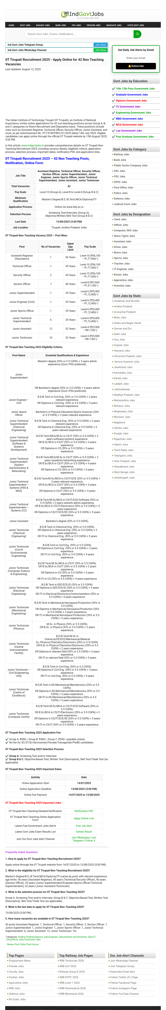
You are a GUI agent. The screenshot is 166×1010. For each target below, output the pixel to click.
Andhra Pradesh (26, 937)
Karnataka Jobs (123, 372)
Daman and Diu (122, 328)
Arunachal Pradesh (125, 312)
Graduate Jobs (114, 25)
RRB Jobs (14, 988)
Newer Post (13, 944)
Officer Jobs (18, 939)
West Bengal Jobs (124, 472)
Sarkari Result (84, 831)
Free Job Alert (84, 825)
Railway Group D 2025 (72, 971)
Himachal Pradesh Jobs (127, 356)
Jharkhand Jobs (123, 367)
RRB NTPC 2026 (69, 977)
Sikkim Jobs (121, 444)
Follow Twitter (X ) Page (124, 977)
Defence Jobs (17, 993)
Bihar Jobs (120, 317)
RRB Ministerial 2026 (72, 993)
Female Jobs (16, 966)
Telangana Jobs (123, 455)
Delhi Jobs (120, 334)
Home (11, 25)
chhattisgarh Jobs (124, 477)
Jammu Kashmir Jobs (126, 361)
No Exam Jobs (14, 5)
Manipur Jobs (122, 405)
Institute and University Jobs (78, 937)
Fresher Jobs (93, 25)
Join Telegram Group (122, 966)
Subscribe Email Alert (122, 971)
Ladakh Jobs (121, 383)
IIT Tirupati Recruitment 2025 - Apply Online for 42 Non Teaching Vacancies (54, 62)
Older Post (25, 944)
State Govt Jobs (135, 25)
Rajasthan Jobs (123, 439)
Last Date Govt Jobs (59, 5)
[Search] (137, 34)
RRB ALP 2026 (68, 966)
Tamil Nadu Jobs (123, 450)
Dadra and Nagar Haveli (127, 323)
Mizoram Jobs (122, 416)
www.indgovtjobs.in (32, 145)
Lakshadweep (122, 389)
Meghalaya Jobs (123, 411)
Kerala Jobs (121, 378)
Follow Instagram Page (123, 988)
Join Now (100, 44)
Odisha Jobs (121, 428)
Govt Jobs (25, 25)
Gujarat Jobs (121, 345)
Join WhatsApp (80, 837)
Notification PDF (84, 811)
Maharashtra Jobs (124, 400)
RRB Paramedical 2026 (73, 988)
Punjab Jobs (121, 433)
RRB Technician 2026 (72, 960)
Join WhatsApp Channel (124, 960)
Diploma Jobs (41, 937)
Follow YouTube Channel (124, 993)
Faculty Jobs (16, 971)
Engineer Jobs (56, 937)
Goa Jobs (119, 339)
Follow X (90, 840)
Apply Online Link (84, 818)
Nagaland (119, 422)
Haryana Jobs (122, 350)
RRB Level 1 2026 (70, 982)
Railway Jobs (43, 25)
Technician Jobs (32, 939)
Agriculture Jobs (18, 982)
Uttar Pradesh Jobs (125, 461)
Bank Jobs (60, 25)
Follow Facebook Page (123, 982)
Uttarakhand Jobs (124, 466)
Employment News (35, 5)
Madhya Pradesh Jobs (127, 394)
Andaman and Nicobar (127, 300)
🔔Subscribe (136, 66)
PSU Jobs (76, 25)
